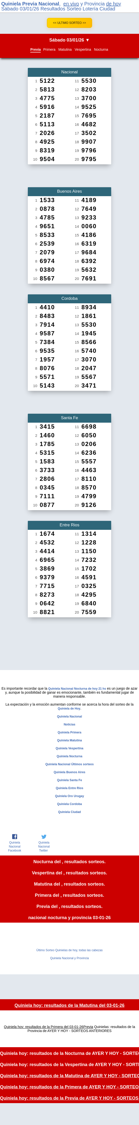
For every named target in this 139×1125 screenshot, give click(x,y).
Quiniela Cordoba (69, 804)
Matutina (65, 49)
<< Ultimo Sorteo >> (69, 23)
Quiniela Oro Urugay (69, 796)
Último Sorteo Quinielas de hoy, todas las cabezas (69, 950)
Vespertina (83, 49)
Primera (49, 49)
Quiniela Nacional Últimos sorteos (69, 764)
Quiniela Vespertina (69, 748)
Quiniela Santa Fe (69, 780)
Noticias (69, 724)
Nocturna (101, 49)
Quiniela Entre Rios (69, 788)
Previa (35, 49)
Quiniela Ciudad (69, 812)
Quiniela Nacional (69, 716)
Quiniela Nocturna (69, 756)
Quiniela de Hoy (69, 708)
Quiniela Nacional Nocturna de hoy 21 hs (77, 688)
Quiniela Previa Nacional (30, 3)
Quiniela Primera (69, 732)
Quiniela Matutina (69, 740)
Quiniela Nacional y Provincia (69, 958)
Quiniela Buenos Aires (69, 772)
